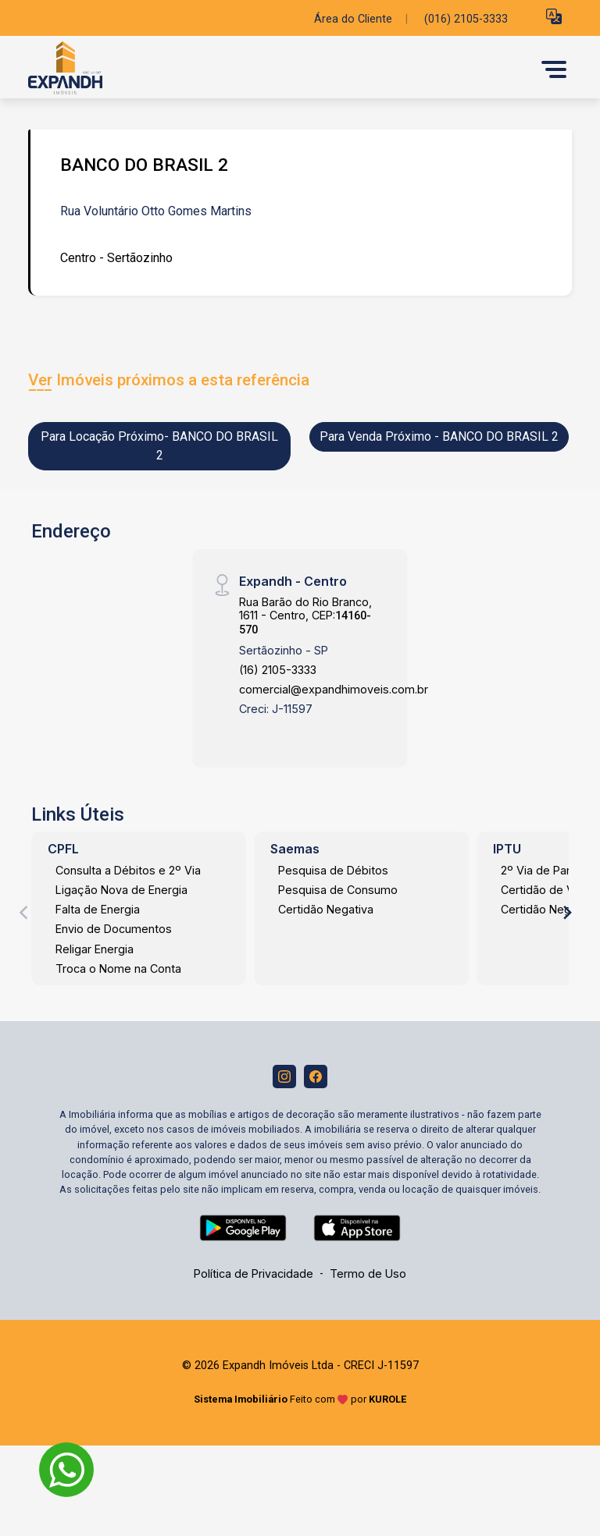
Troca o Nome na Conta (118, 968)
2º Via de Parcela (546, 870)
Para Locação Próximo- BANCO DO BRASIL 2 (159, 446)
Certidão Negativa (325, 909)
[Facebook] (315, 1076)
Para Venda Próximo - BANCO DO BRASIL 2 (439, 436)
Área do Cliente (353, 19)
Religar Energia (94, 949)
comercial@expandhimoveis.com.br (333, 689)
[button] (554, 16)
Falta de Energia (97, 909)
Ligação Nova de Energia (121, 889)
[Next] (566, 913)
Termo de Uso (368, 1273)
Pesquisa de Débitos (333, 870)
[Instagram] (284, 1076)
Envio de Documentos (113, 928)
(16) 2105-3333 (277, 669)
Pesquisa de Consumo (338, 889)
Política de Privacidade (253, 1273)
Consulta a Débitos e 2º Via (128, 870)
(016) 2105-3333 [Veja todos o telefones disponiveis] (466, 19)
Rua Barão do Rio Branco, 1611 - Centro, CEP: (305, 616)
